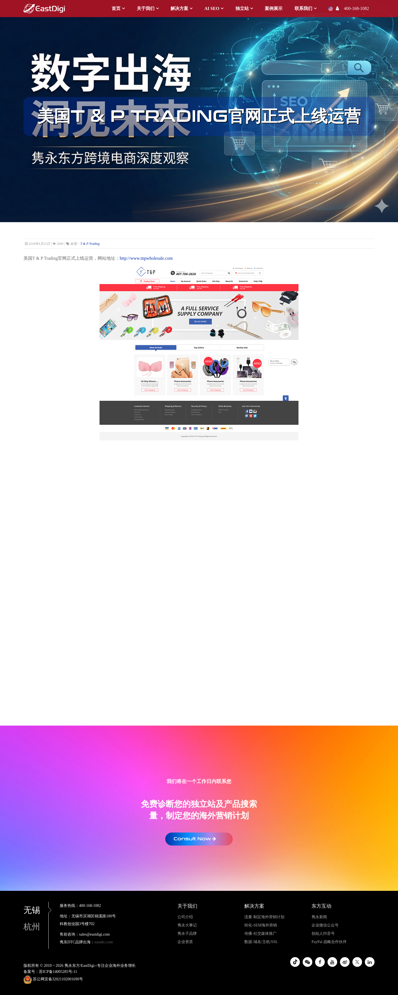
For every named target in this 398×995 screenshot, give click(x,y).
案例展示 (273, 8)
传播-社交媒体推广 (260, 933)
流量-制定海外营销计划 (264, 917)
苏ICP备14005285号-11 (58, 972)
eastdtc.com (104, 942)
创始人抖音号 (323, 933)
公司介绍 (185, 917)
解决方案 (179, 8)
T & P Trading (90, 244)
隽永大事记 (187, 925)
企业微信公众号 (325, 925)
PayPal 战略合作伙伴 (328, 942)
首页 (116, 8)
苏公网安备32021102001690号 (53, 979)
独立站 (242, 8)
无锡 (35, 910)
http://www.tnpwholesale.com (146, 258)
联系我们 (303, 8)
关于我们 (146, 8)
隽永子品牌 (187, 933)
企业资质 (185, 942)
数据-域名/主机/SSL (261, 942)
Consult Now (195, 838)
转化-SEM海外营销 (260, 925)
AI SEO (212, 8)
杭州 (31, 926)
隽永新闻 (319, 917)
